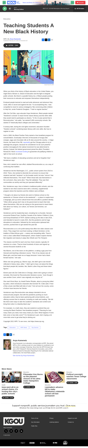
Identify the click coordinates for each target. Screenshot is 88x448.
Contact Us (71, 424)
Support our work (72, 420)
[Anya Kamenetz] (7, 346)
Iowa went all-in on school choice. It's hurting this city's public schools (10, 392)
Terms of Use (34, 420)
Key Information (35, 424)
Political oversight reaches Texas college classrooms (76, 378)
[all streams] (79, 8)
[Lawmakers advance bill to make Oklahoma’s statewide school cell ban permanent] (55, 378)
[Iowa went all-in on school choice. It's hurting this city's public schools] (12, 378)
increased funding (22, 153)
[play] (4, 9)
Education (6, 21)
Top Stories (35, 329)
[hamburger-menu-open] (4, 2)
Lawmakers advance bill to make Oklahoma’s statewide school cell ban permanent (55, 393)
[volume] (9, 9)
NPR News (24, 329)
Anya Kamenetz (15, 41)
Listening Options (54, 424)
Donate (81, 3)
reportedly (26, 144)
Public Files (34, 427)
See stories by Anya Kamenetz (23, 357)
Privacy (51, 420)
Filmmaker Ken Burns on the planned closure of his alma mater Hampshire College (33, 380)
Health (3, 386)
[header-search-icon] (72, 2)
